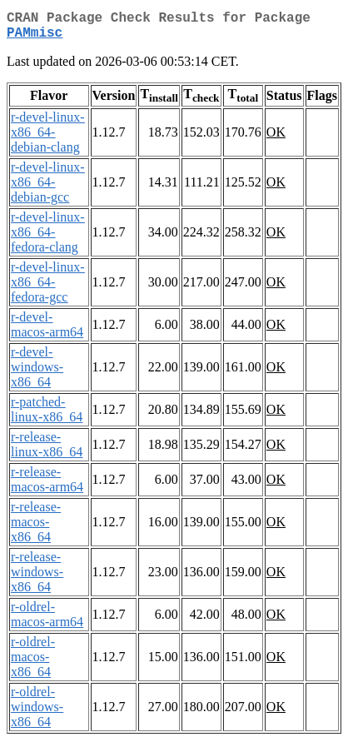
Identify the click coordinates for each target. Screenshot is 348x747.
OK (276, 139)
